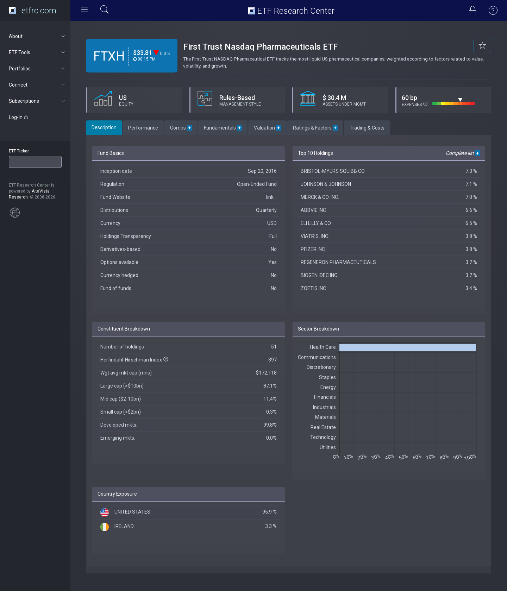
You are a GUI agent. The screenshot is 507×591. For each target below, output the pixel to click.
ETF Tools (37, 52)
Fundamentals (223, 128)
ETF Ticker (19, 151)
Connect (37, 85)
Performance (143, 128)
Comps (181, 128)
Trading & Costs (367, 128)
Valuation (267, 128)
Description (104, 127)
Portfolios (37, 68)
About (37, 36)
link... (271, 197)
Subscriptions (37, 101)
